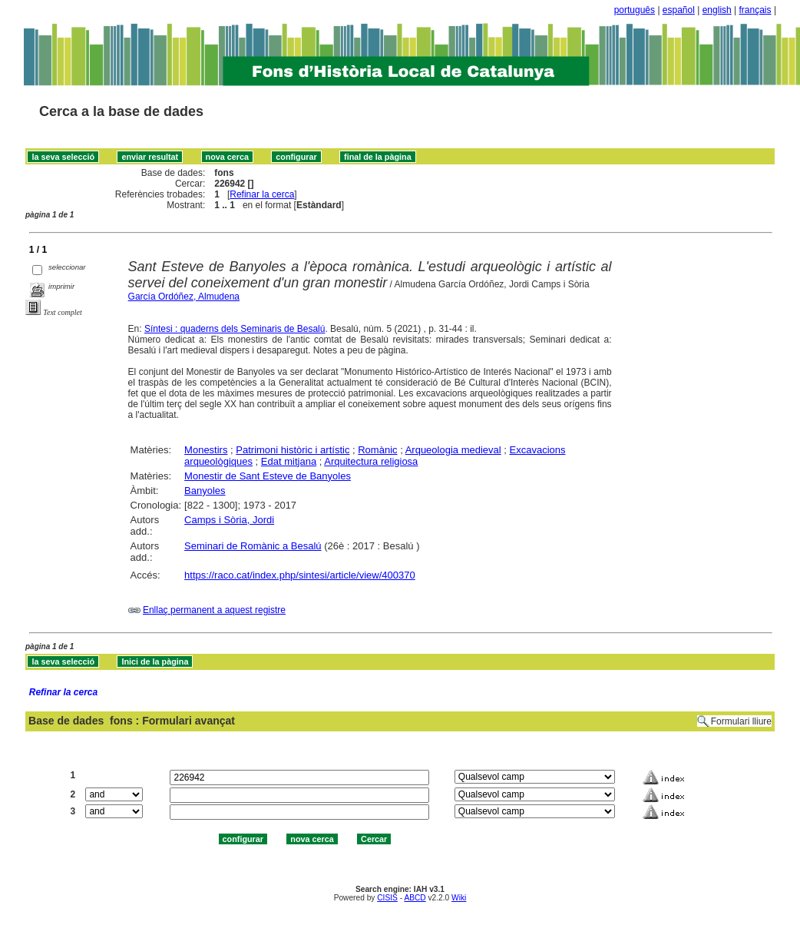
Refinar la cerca (262, 194)
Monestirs (205, 450)
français (755, 10)
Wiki (458, 898)
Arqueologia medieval (453, 450)
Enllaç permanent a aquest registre (214, 610)
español (679, 10)
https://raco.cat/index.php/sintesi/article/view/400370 (299, 575)
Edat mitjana (288, 461)
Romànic (377, 450)
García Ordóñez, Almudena (184, 296)
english (717, 10)
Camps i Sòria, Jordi (229, 519)
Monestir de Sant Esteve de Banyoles (267, 476)
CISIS (387, 898)
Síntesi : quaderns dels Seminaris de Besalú (234, 328)
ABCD (414, 898)
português (634, 10)
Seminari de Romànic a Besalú (252, 546)
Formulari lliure (741, 721)
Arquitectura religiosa (371, 461)
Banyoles (204, 490)
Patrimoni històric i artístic (292, 450)
